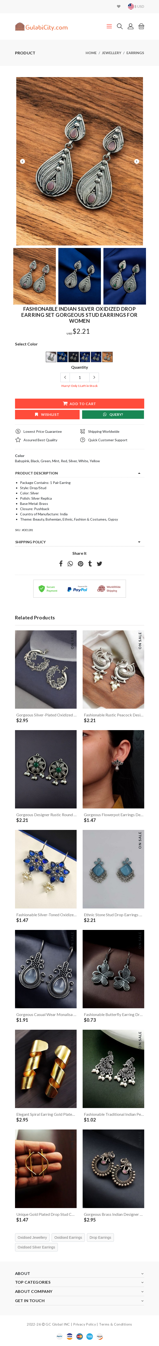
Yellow (95, 461)
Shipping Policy (30, 542)
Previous (22, 161)
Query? (113, 414)
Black (35, 461)
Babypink (22, 461)
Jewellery (111, 53)
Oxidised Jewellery (32, 1237)
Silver (73, 461)
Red (64, 461)
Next (136, 161)
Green (46, 461)
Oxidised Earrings (68, 1237)
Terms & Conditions (115, 1324)
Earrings (135, 53)
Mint (55, 461)
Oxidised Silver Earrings (36, 1247)
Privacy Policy (84, 1324)
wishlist (47, 414)
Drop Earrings (100, 1237)
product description (36, 473)
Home (91, 53)
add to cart (79, 403)
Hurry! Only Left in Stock (79, 386)
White (83, 461)
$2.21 (81, 331)
